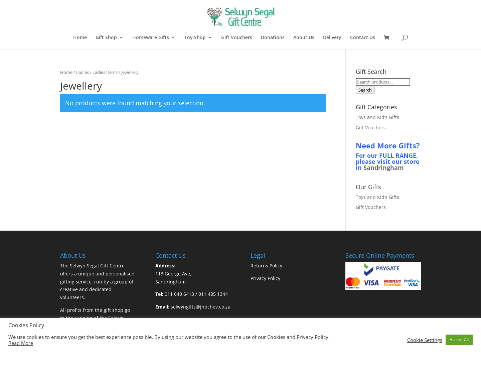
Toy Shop (195, 37)
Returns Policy (266, 265)
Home (80, 37)
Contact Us (362, 37)
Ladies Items (105, 72)
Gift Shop (106, 37)
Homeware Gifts (150, 37)
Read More (20, 343)
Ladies (82, 72)
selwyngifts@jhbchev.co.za (200, 306)
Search (365, 90)
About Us (303, 37)
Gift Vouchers (236, 37)
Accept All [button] (459, 340)
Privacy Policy (265, 278)
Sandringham (383, 167)
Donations (273, 37)
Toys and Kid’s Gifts (377, 117)
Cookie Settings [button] (424, 340)
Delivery (332, 37)
